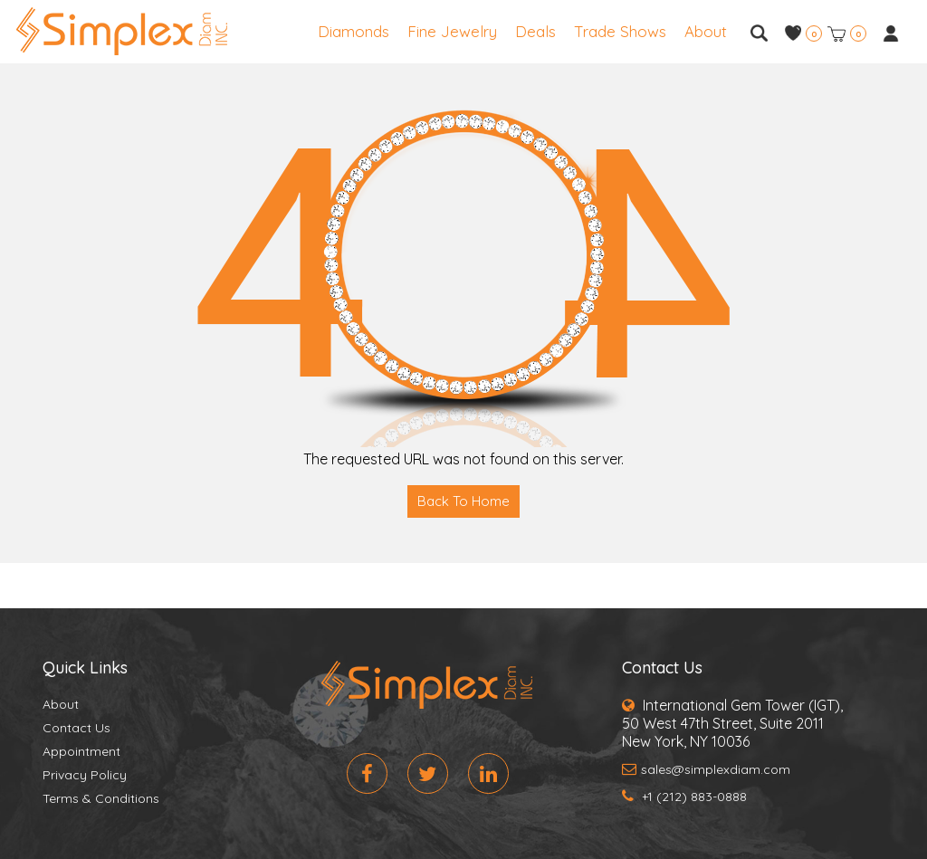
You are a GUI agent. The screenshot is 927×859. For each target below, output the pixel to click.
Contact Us (76, 728)
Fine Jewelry (452, 31)
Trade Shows (620, 31)
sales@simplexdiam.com (706, 769)
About (705, 31)
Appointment (81, 751)
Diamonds (353, 31)
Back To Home (463, 501)
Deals (535, 31)
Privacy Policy (85, 775)
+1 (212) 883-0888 (684, 796)
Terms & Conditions (101, 798)
